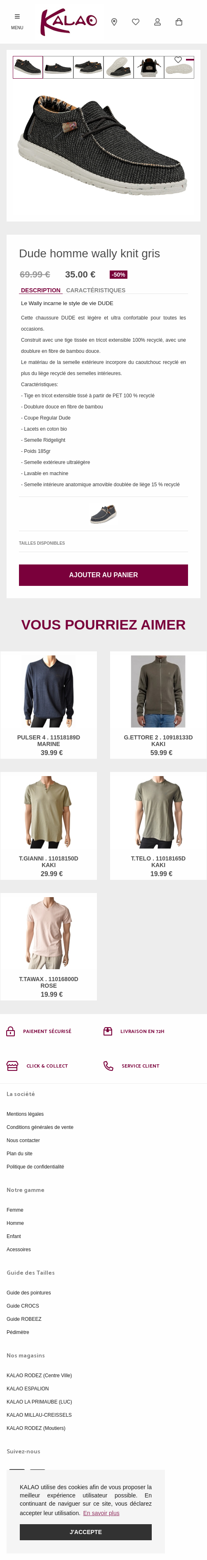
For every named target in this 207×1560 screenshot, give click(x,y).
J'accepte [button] (86, 1532)
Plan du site (20, 1154)
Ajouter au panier (103, 574)
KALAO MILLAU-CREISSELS (39, 1415)
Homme (15, 1223)
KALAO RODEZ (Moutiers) (36, 1428)
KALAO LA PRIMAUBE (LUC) (39, 1402)
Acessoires (19, 1249)
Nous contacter (23, 1140)
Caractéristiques (95, 290)
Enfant (14, 1236)
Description (41, 290)
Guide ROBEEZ (24, 1319)
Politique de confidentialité (35, 1167)
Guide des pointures (29, 1293)
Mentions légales (25, 1114)
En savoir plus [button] (101, 1513)
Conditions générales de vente (40, 1127)
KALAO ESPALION (28, 1389)
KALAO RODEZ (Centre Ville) (39, 1375)
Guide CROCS (23, 1306)
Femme (15, 1210)
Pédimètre (18, 1332)
